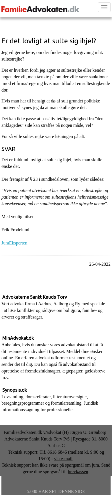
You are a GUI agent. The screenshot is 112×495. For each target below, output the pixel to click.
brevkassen (78, 471)
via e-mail (63, 458)
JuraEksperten (14, 242)
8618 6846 (57, 452)
